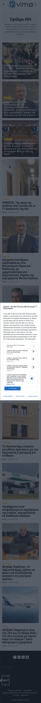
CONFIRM (12, 388)
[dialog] (20, 351)
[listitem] (20, 346)
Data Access (20, 396)
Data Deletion (8, 396)
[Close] (37, 307)
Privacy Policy (33, 396)
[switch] (32, 351)
